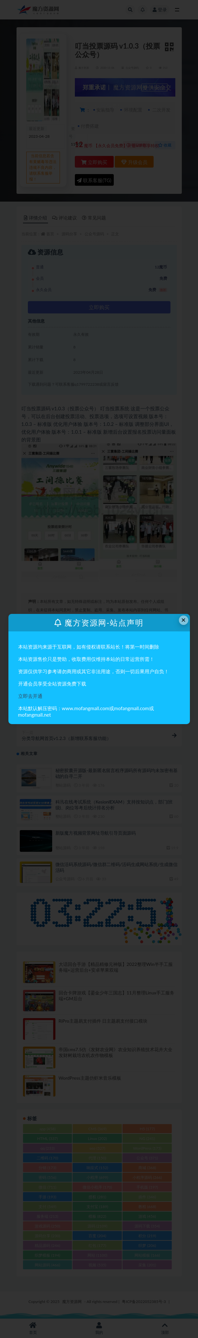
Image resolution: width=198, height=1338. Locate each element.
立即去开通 (30, 696)
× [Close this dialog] (183, 620)
